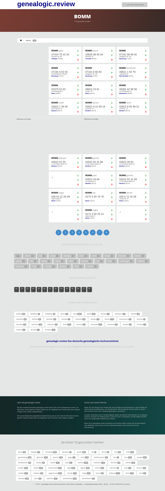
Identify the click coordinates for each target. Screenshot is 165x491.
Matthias (142, 261)
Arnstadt (88, 59)
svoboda (23, 478)
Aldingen (54, 59)
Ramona (86, 261)
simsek (72, 473)
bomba (105, 314)
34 (33, 289)
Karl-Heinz (21, 266)
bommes (53, 324)
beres (22, 452)
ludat (68, 462)
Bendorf (54, 111)
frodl (130, 452)
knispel (142, 457)
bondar (20, 330)
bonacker (96, 324)
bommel (21, 324)
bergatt (35, 452)
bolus (64, 314)
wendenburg (70, 478)
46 (61, 289)
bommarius (125, 319)
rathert (38, 468)
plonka (130, 462)
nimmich (115, 462)
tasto (37, 478)
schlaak (23, 473)
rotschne (114, 468)
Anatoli (46, 261)
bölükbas (35, 314)
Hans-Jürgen (127, 261)
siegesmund (55, 473)
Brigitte (20, 261)
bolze (91, 314)
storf (142, 473)
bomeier (51, 319)
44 (55, 289)
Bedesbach (123, 93)
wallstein (52, 478)
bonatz (127, 324)
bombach (120, 314)
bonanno (112, 324)
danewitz (67, 452)
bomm (28, 40)
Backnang (122, 59)
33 (27, 289)
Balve (53, 93)
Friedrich (50, 266)
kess (128, 457)
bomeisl (66, 319)
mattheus (99, 462)
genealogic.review (46, 4)
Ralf (99, 261)
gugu (72, 457)
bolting (20, 314)
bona (67, 324)
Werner (29, 256)
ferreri (105, 452)
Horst (78, 266)
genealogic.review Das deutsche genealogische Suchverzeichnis (82, 341)
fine (117, 452)
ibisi (116, 457)
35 (39, 289)
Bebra (87, 93)
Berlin (53, 201)
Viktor (72, 261)
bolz (78, 314)
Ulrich (83, 256)
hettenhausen (101, 457)
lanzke (40, 462)
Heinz (95, 256)
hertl (85, 457)
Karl (42, 256)
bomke (95, 319)
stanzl (100, 473)
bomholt (80, 319)
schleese (38, 473)
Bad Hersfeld (123, 76)
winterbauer (88, 478)
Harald (109, 256)
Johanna (64, 266)
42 (50, 289)
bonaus (141, 324)
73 (84, 289)
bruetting (51, 452)
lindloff (55, 462)
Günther (91, 266)
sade (127, 468)
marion (83, 462)
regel (71, 468)
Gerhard (139, 256)
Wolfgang (69, 256)
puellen (23, 468)
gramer (58, 457)
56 (72, 289)
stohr (129, 473)
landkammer (24, 462)
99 (89, 289)
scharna (141, 468)
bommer (37, 324)
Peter (111, 261)
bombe (135, 314)
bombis (36, 319)
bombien (21, 319)
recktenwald (55, 468)
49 (67, 289)
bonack (81, 324)
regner (85, 468)
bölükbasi (50, 314)
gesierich (42, 457)
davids (81, 452)
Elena (36, 266)
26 (16, 289)
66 (78, 289)
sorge (86, 473)
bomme (141, 319)
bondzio (50, 330)
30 (22, 289)
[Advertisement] (31, 80)
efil (93, 452)
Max (33, 261)
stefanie (114, 473)
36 (44, 289)
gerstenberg (25, 457)
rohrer (99, 468)
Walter (59, 261)
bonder (35, 330)
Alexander (124, 256)
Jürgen (54, 256)
